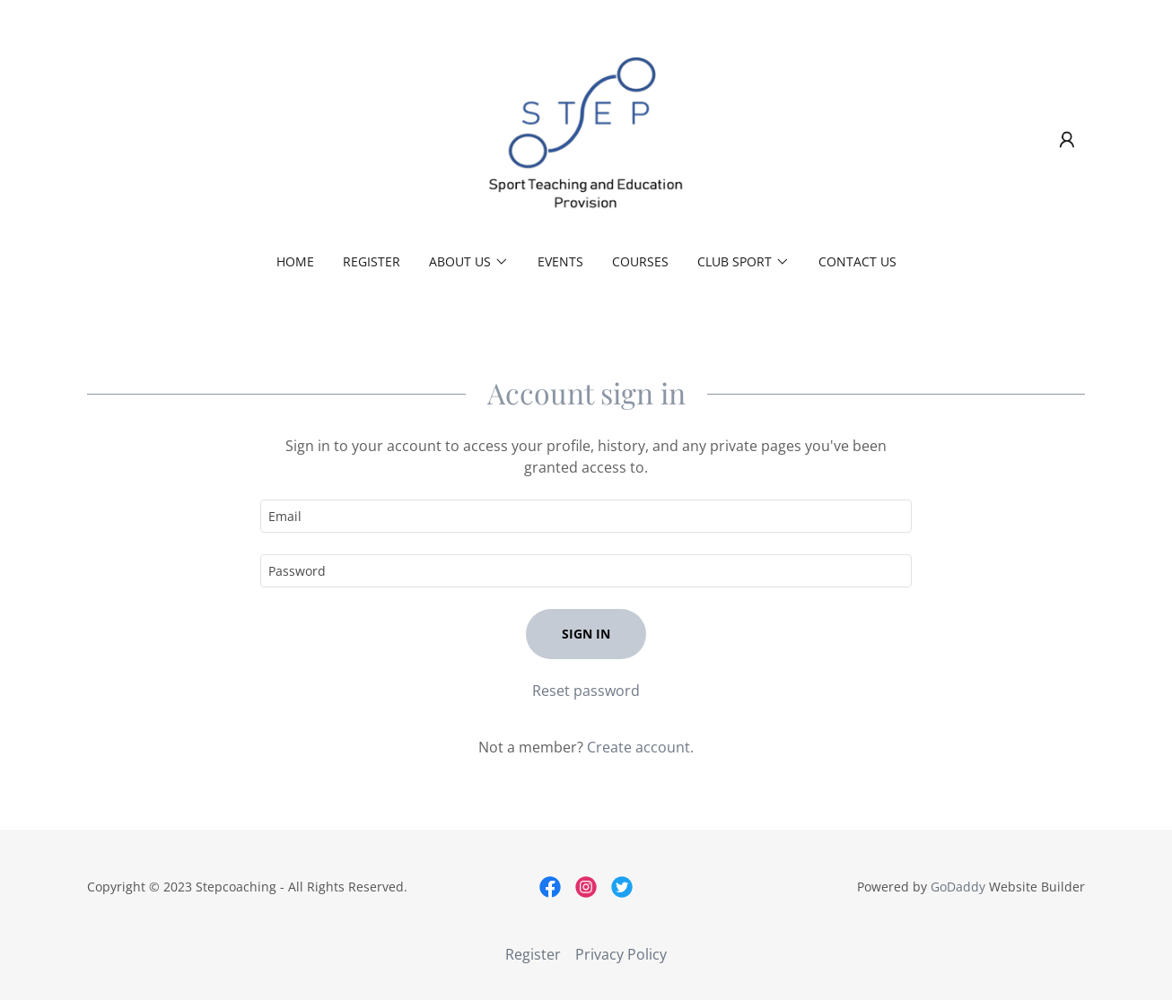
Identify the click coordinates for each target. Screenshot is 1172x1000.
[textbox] (585, 516)
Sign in (586, 633)
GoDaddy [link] (958, 886)
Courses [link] (640, 261)
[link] (586, 138)
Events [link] (560, 261)
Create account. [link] (640, 747)
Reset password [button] (586, 690)
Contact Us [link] (857, 261)
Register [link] (371, 261)
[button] (1067, 140)
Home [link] (295, 261)
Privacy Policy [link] (621, 954)
